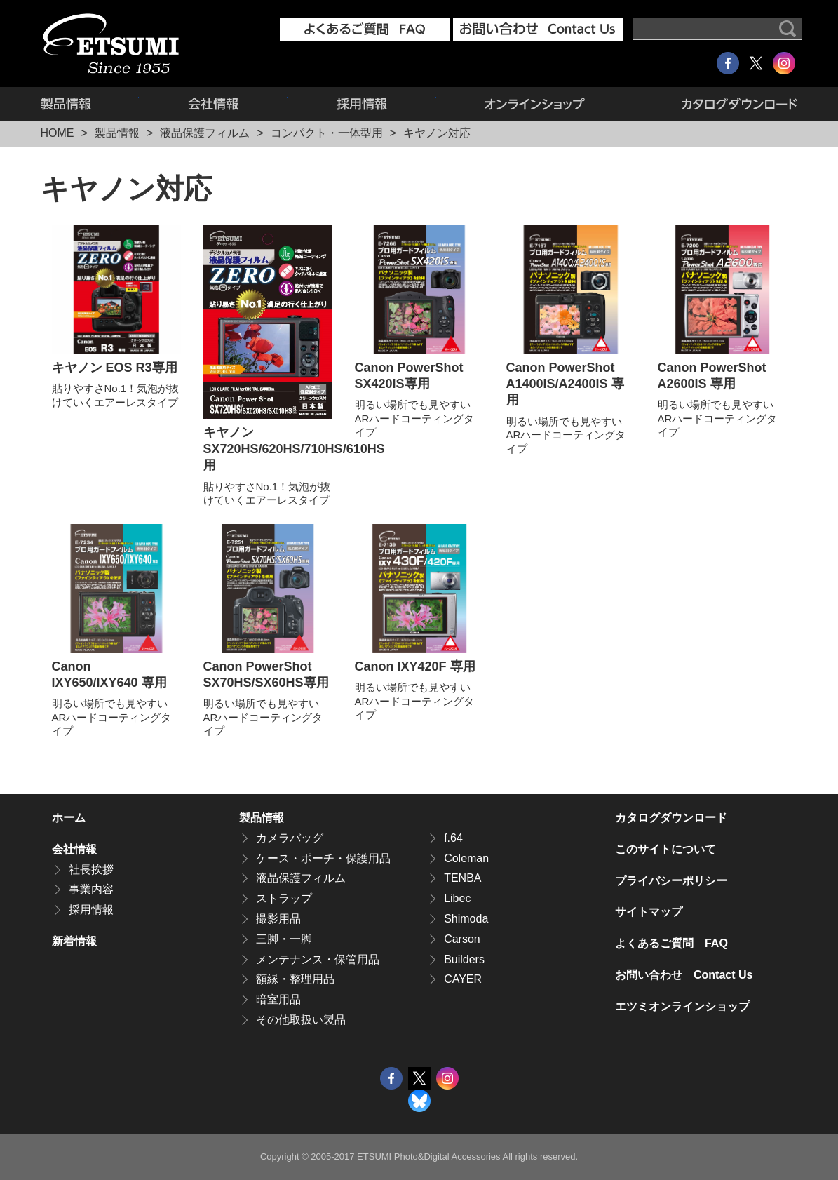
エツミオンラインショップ (535, 104)
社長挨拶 (91, 870)
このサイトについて (665, 849)
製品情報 (90, 104)
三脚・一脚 (284, 939)
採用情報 (362, 104)
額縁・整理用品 (295, 979)
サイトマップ (648, 912)
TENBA (462, 878)
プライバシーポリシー (671, 881)
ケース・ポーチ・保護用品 (323, 858)
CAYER (463, 979)
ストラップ (284, 898)
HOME (57, 133)
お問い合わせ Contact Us (683, 975)
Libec (457, 898)
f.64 (453, 838)
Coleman (466, 858)
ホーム (69, 818)
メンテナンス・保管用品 (317, 959)
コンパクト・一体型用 (327, 133)
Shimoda (466, 919)
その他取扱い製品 (301, 1020)
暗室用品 (278, 999)
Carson (462, 939)
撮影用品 (278, 919)
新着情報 (74, 941)
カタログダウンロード (715, 104)
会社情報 (213, 104)
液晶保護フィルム (205, 133)
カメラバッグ (289, 838)
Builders (464, 959)
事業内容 (91, 889)
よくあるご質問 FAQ (671, 943)
